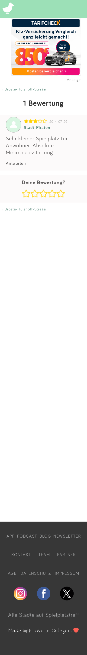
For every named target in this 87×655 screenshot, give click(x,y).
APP (10, 536)
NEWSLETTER (67, 536)
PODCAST (27, 536)
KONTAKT (21, 554)
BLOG (45, 536)
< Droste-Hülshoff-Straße (24, 89)
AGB (12, 573)
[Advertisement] (43, 365)
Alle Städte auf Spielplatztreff (43, 614)
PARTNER (66, 554)
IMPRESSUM (67, 573)
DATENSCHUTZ (35, 573)
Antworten (16, 163)
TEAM (44, 554)
